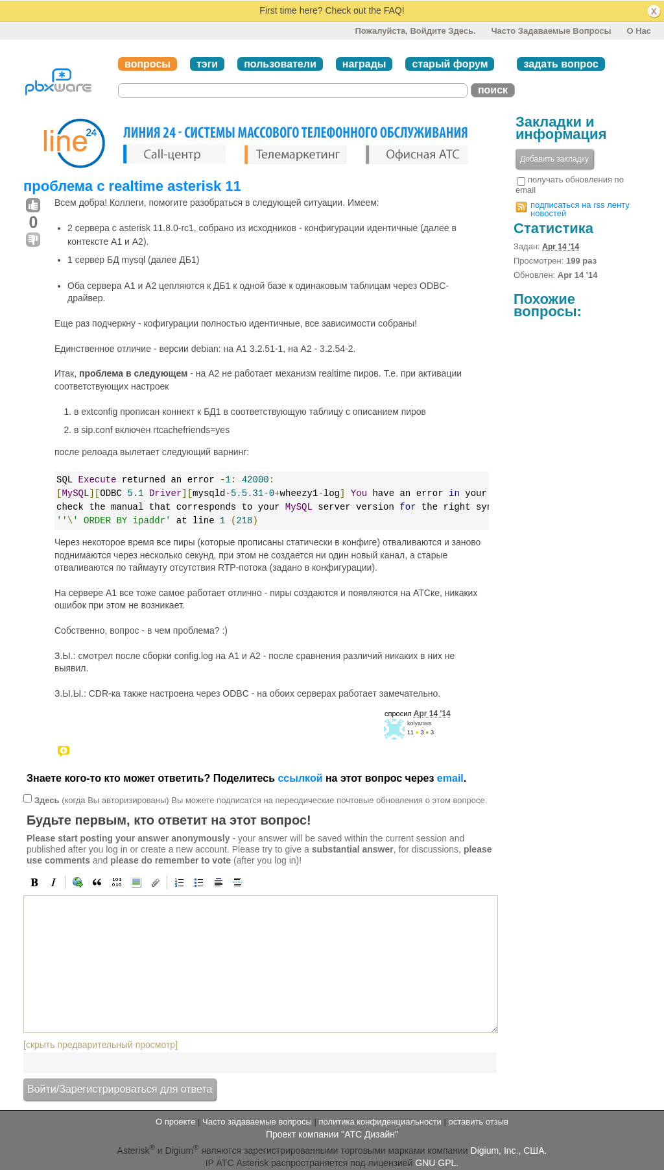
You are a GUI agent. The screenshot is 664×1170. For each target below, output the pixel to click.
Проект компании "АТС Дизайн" (332, 1134)
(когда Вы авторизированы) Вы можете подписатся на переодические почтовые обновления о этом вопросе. (260, 800)
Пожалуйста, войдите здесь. (415, 31)
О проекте (175, 1121)
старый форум (450, 63)
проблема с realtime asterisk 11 (132, 186)
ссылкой (300, 778)
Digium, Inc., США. (509, 1150)
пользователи (280, 63)
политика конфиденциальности (379, 1121)
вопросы (147, 63)
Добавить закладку (554, 159)
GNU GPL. (436, 1163)
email (450, 778)
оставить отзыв (478, 1121)
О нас (638, 31)
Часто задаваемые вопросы (551, 31)
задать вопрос (560, 63)
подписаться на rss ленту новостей (580, 209)
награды (364, 63)
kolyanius (419, 723)
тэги (207, 63)
